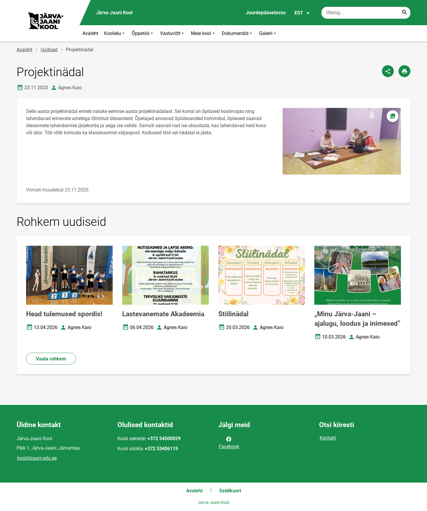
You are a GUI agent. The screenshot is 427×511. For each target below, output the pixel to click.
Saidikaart (230, 491)
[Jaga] (388, 71)
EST (302, 13)
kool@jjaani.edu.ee (37, 458)
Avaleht (90, 33)
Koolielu (115, 33)
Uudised (49, 49)
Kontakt (328, 438)
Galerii (268, 33)
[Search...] (404, 13)
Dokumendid (237, 33)
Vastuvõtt (172, 33)
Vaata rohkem (51, 359)
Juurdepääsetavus (266, 12)
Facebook (229, 442)
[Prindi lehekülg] (404, 71)
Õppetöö (143, 33)
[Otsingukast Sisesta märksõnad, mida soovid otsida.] (365, 13)
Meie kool (203, 33)
